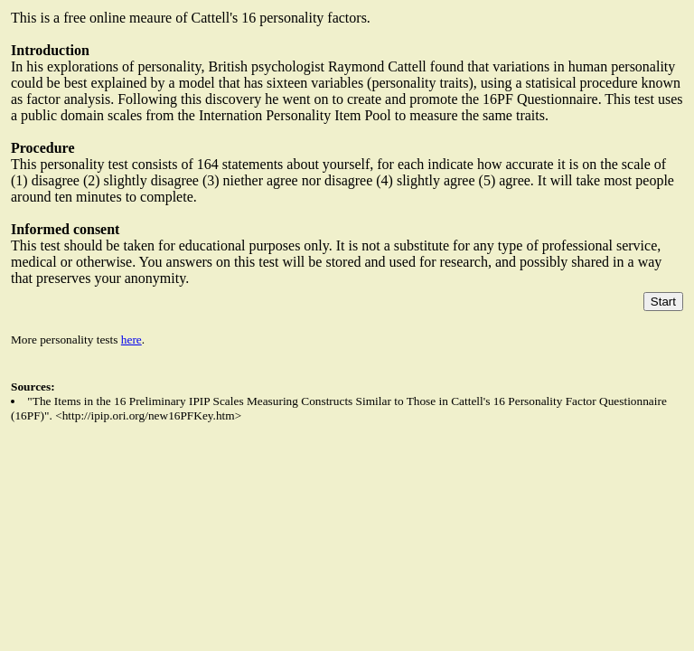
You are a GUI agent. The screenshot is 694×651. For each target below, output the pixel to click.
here (131, 339)
